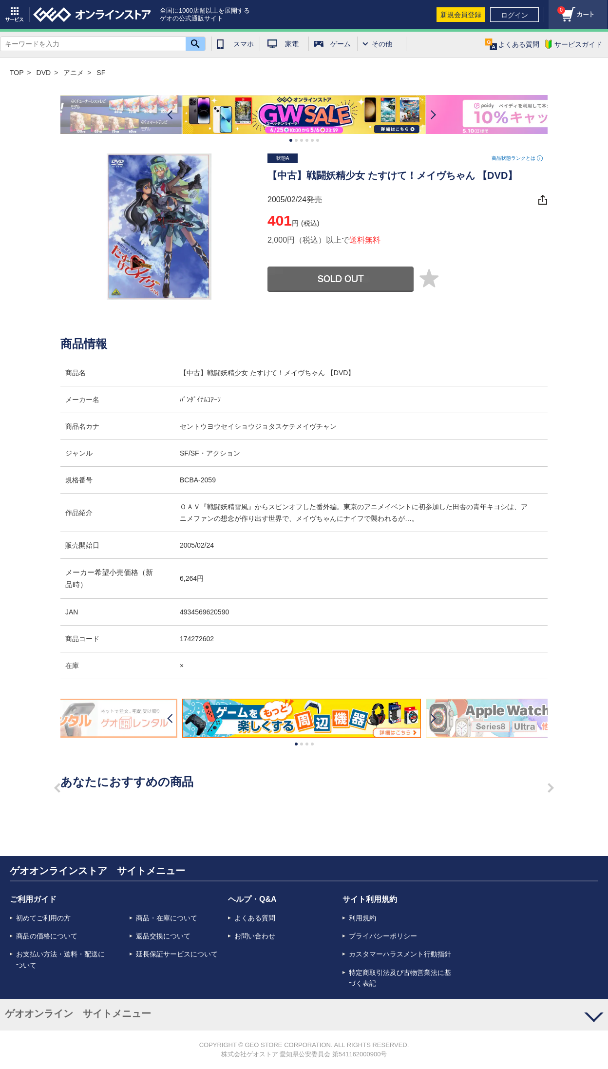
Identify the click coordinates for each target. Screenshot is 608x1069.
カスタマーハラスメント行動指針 (400, 954)
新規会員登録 (460, 15)
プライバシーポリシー (383, 936)
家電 (292, 44)
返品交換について (163, 936)
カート (557, 7)
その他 (382, 44)
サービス (14, 14)
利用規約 (362, 918)
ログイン (514, 15)
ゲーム (340, 44)
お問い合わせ (254, 936)
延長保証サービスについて (177, 954)
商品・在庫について (166, 918)
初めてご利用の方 (43, 918)
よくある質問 (254, 918)
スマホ (243, 44)
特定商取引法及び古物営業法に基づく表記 (400, 978)
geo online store (92, 14)
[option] (304, 114)
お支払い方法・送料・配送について (60, 959)
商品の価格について (46, 936)
